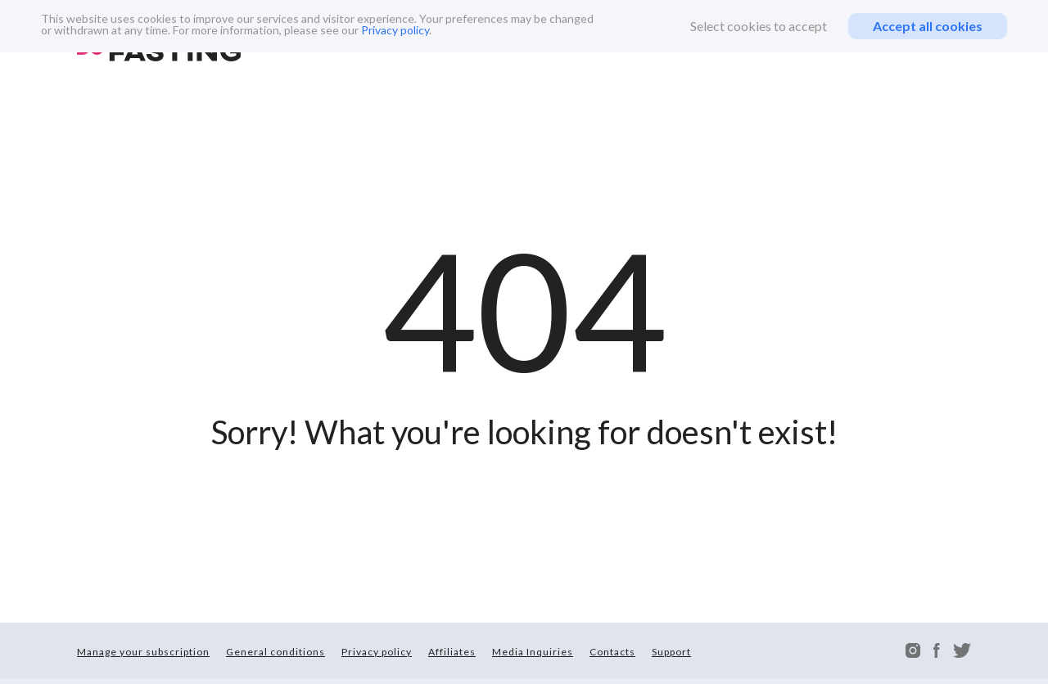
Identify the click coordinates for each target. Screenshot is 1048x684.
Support (671, 652)
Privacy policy (395, 30)
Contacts (612, 652)
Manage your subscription (143, 652)
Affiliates (452, 652)
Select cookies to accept (758, 26)
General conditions (275, 652)
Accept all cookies (927, 26)
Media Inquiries (532, 652)
